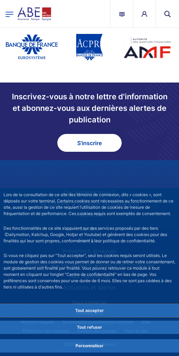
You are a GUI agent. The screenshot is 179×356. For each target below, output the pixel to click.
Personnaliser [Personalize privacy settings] (89, 345)
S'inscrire (89, 143)
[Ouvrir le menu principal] (9, 13)
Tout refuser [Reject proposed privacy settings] (89, 327)
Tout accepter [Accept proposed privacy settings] (89, 310)
